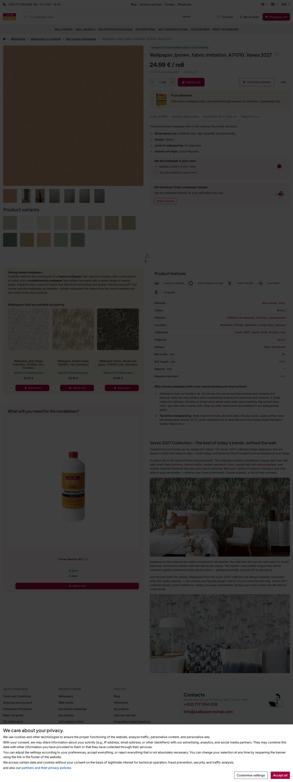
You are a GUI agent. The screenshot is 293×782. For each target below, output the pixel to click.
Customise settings (251, 775)
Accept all (280, 775)
